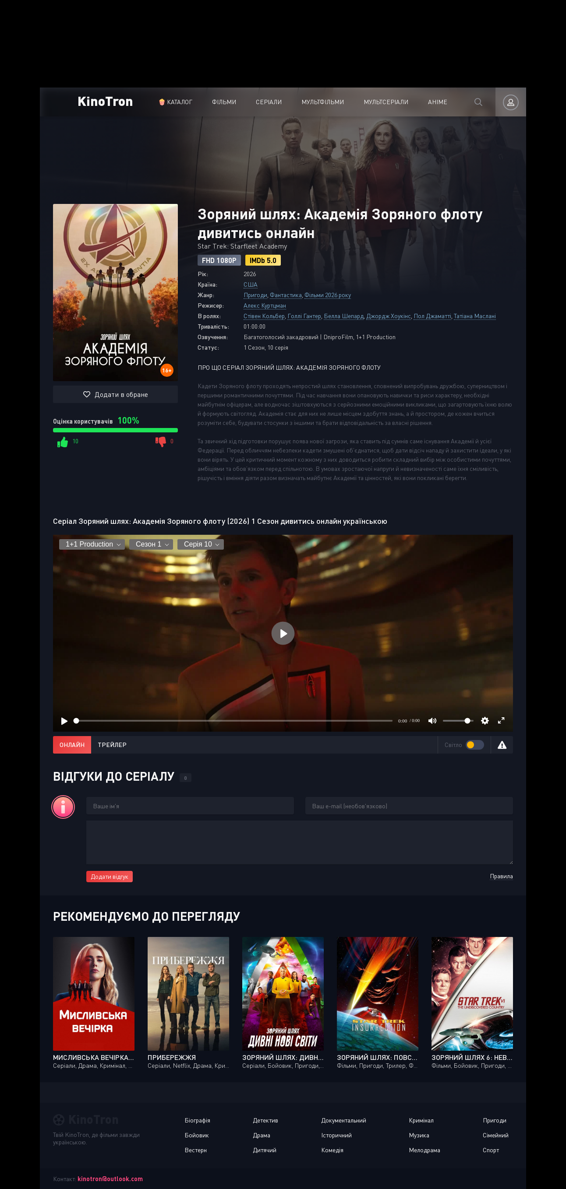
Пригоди (255, 294)
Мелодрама (424, 1150)
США (251, 284)
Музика (419, 1135)
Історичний (336, 1135)
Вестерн (195, 1150)
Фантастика (286, 294)
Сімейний (496, 1135)
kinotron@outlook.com (110, 1178)
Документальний (343, 1120)
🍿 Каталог (175, 101)
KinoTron (105, 100)
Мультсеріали (386, 101)
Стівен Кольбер (264, 315)
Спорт (491, 1150)
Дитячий (264, 1150)
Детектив (265, 1120)
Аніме (437, 101)
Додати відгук (109, 876)
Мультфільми (322, 101)
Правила (501, 876)
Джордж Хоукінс (388, 315)
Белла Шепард (344, 315)
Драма (261, 1135)
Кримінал (421, 1120)
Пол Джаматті (432, 315)
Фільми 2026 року (327, 294)
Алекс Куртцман (265, 305)
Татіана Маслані (475, 315)
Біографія (197, 1120)
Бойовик (196, 1135)
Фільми (224, 101)
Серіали (269, 101)
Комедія (332, 1150)
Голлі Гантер (304, 315)
